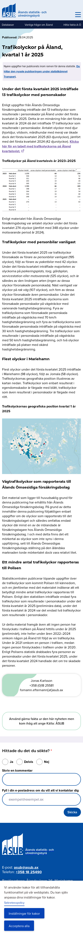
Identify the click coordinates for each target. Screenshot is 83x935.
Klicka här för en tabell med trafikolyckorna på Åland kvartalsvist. (40, 146)
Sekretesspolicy (14, 903)
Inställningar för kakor (24, 913)
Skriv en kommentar (17, 770)
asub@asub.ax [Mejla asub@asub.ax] (26, 867)
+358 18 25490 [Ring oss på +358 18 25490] (29, 872)
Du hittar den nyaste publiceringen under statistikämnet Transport (42, 71)
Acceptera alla (19, 926)
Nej (46, 761)
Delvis (28, 761)
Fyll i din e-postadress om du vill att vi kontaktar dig (40, 790)
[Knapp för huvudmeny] (78, 14)
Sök (69, 15)
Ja (11, 761)
